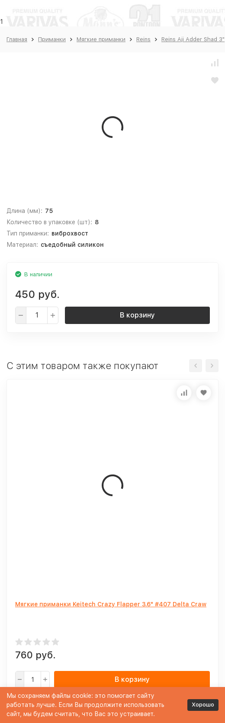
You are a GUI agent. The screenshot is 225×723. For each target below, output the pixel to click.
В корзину (137, 315)
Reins (143, 39)
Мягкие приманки (101, 39)
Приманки (52, 39)
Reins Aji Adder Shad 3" (193, 39)
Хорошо (203, 704)
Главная (16, 39)
